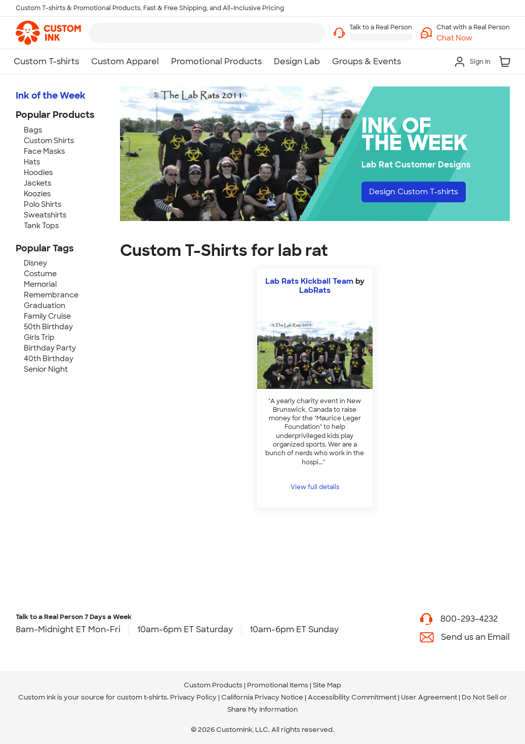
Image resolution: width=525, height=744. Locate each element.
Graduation (44, 305)
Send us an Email (475, 637)
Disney (35, 263)
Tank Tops (41, 225)
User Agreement (429, 697)
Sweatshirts (45, 215)
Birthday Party (50, 348)
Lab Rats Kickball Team (309, 281)
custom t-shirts (142, 697)
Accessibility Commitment (352, 697)
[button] (473, 38)
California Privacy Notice (262, 697)
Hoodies (38, 172)
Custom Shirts (49, 140)
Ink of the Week (51, 96)
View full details (315, 487)
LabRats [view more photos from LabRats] (315, 290)
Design (417, 192)
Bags (33, 130)
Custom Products (213, 685)
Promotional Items (277, 685)
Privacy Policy (193, 697)
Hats (32, 161)
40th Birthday (48, 358)
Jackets (37, 183)
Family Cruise (47, 316)
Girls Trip (39, 337)
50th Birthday (48, 326)
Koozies (37, 193)
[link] (48, 33)
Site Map (327, 685)
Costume (40, 273)
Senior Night (46, 369)
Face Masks (44, 151)
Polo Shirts (42, 204)
